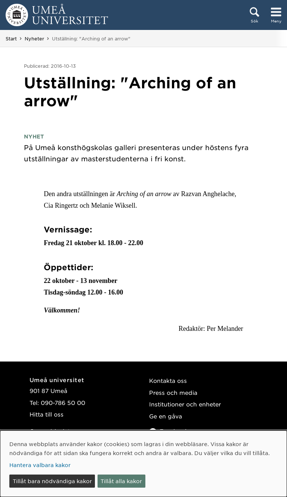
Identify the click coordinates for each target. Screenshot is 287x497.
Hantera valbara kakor (40, 464)
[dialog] (143, 463)
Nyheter (34, 39)
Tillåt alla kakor (121, 481)
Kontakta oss (168, 380)
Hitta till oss (47, 414)
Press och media (173, 392)
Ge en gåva (165, 416)
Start (11, 39)
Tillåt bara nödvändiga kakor (52, 481)
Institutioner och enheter (185, 404)
